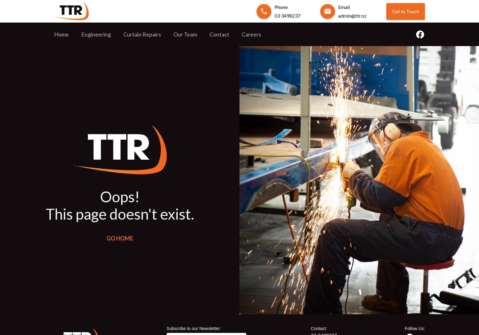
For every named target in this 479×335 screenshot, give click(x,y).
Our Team (185, 34)
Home (61, 34)
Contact (219, 34)
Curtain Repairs (142, 34)
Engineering (96, 34)
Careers (251, 34)
